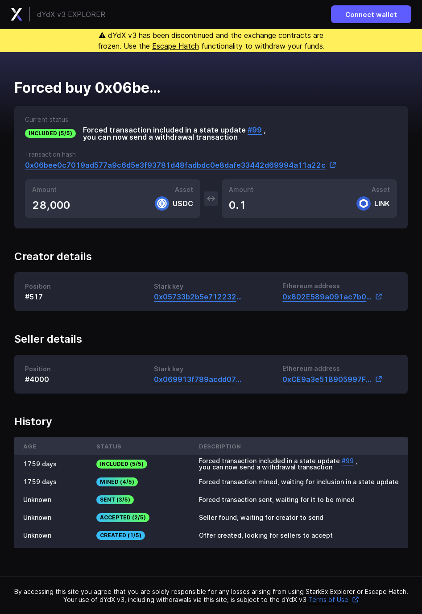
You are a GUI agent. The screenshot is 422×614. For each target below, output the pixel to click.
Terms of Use (333, 599)
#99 (255, 129)
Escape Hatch (175, 45)
